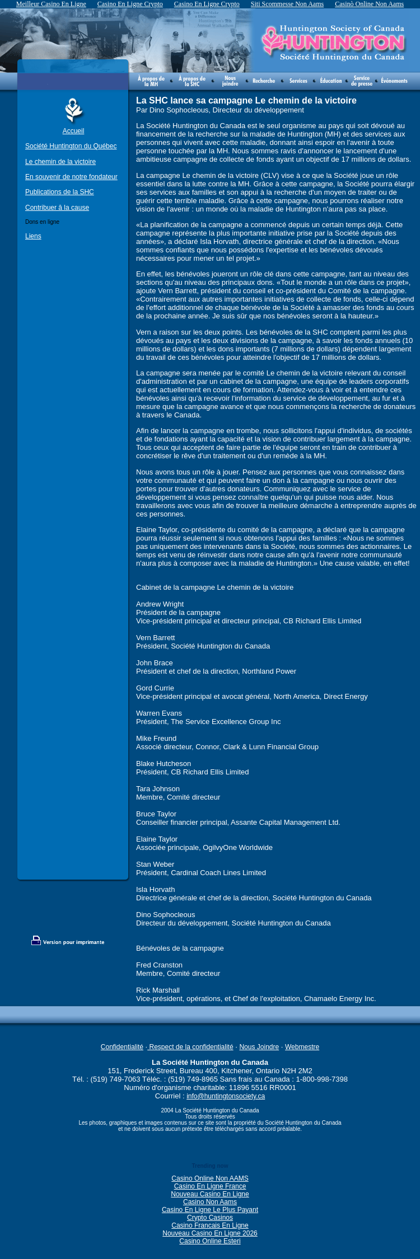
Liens (33, 236)
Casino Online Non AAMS (209, 1178)
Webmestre (302, 1047)
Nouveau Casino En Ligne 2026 (209, 1233)
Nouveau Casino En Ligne (210, 1194)
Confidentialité (122, 1047)
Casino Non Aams (210, 1202)
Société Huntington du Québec (70, 146)
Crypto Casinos (210, 1218)
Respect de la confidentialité (190, 1047)
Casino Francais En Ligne (209, 1225)
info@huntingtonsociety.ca (225, 1096)
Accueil (74, 131)
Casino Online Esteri (209, 1241)
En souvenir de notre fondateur (71, 177)
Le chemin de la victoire (60, 162)
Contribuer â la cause (57, 208)
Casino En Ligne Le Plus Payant (210, 1210)
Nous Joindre (259, 1047)
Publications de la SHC (59, 192)
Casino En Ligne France (210, 1186)
